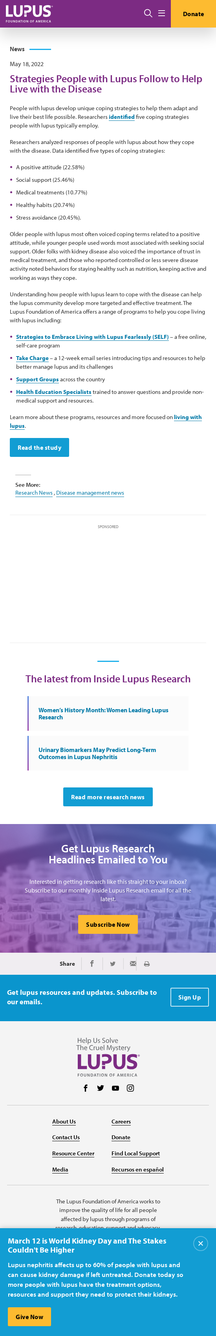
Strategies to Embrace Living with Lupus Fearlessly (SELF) (92, 336)
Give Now (29, 1317)
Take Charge (32, 358)
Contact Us (66, 1137)
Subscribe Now (108, 924)
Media (60, 1169)
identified (122, 116)
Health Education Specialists (54, 391)
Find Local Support (136, 1153)
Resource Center (73, 1153)
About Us (64, 1121)
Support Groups (37, 379)
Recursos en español (138, 1169)
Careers (121, 1121)
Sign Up (189, 997)
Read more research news (108, 797)
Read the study (39, 447)
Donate (193, 14)
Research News (34, 492)
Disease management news (90, 492)
